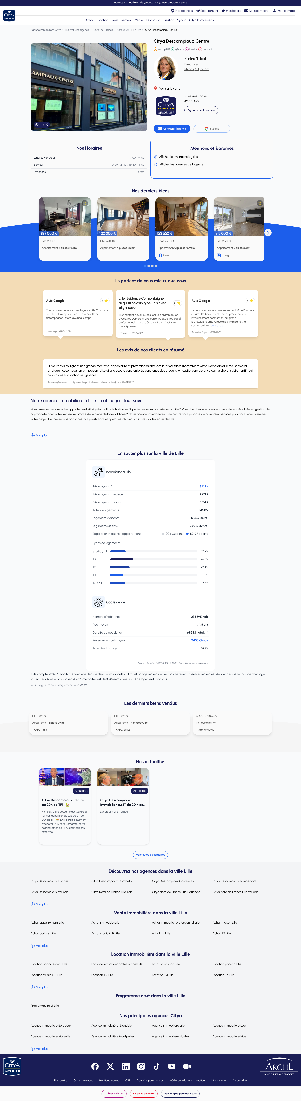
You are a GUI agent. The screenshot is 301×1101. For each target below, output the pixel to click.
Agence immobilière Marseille (50, 1036)
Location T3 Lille (163, 975)
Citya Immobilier (202, 20)
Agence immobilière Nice (229, 1036)
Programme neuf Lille (45, 1005)
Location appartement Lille (49, 964)
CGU (128, 1080)
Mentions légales (109, 1080)
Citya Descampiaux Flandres (50, 881)
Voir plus (39, 435)
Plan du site (60, 1080)
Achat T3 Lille (222, 933)
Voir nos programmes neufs (180, 1093)
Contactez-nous (83, 1080)
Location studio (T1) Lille (46, 975)
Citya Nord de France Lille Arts (111, 892)
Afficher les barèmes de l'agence (178, 164)
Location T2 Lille (102, 975)
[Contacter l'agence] (172, 129)
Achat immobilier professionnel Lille (176, 922)
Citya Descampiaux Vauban (49, 892)
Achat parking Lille (43, 933)
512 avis (212, 129)
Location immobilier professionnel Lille (116, 964)
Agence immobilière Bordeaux (51, 1025)
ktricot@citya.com (196, 69)
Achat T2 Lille (161, 933)
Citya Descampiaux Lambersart (234, 881)
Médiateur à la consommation (187, 1080)
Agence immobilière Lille (168, 1025)
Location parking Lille (227, 964)
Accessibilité (239, 1080)
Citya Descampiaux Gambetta (112, 881)
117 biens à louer (114, 1093)
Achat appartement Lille (47, 922)
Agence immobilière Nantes (170, 1036)
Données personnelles (150, 1080)
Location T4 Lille (223, 975)
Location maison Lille (166, 964)
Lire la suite (217, 325)
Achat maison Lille (225, 922)
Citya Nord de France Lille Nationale (176, 892)
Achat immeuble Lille (105, 922)
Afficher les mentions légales (176, 157)
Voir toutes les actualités (150, 854)
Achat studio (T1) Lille (105, 933)
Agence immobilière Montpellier (112, 1036)
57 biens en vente (144, 1093)
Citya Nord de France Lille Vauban (235, 892)
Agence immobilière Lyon (230, 1025)
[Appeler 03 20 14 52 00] (201, 110)
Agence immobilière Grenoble (111, 1025)
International (218, 1080)
